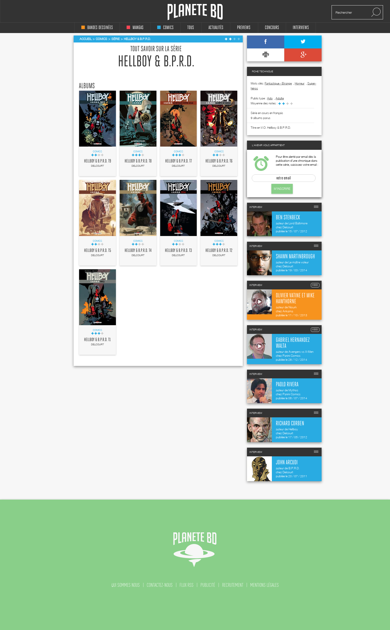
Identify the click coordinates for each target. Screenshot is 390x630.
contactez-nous (160, 585)
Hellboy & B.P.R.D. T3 (178, 251)
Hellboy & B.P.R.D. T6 (219, 161)
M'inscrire (282, 189)
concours (272, 28)
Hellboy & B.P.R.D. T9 (97, 161)
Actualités (215, 28)
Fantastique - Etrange (278, 83)
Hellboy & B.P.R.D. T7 (178, 161)
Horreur (299, 83)
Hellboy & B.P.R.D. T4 (138, 251)
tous (190, 28)
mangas (135, 28)
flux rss (187, 585)
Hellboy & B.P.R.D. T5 (97, 251)
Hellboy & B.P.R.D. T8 (138, 161)
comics (165, 28)
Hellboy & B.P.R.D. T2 (218, 251)
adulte (280, 98)
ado (270, 98)
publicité (207, 585)
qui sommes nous (125, 585)
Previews (243, 28)
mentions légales (264, 585)
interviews (301, 28)
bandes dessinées (97, 28)
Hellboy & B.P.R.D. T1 (97, 340)
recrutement (232, 585)
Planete (195, 12)
